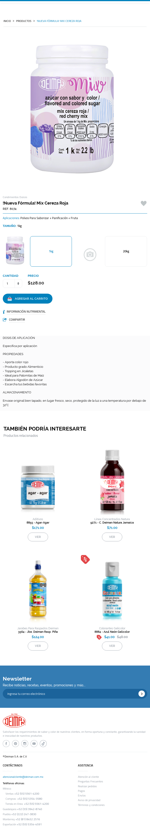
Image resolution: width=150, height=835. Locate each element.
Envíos (82, 795)
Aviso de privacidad (89, 800)
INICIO (7, 21)
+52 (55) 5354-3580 (29, 798)
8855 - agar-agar (38, 522)
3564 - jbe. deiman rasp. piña (38, 631)
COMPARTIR (17, 319)
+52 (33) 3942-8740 (29, 809)
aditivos (38, 519)
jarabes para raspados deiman (37, 628)
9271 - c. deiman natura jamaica (112, 522)
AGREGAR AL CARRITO (27, 299)
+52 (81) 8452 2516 (27, 819)
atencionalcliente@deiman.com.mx (23, 776)
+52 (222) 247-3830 (23, 814)
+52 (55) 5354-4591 (29, 824)
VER (38, 537)
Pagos (81, 790)
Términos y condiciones (91, 805)
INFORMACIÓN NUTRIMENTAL (26, 311)
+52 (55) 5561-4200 (26, 793)
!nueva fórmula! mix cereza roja (59, 21)
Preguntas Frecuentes (90, 781)
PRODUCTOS (23, 21)
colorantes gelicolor (112, 628)
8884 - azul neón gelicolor (112, 631)
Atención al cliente (88, 776)
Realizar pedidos (87, 786)
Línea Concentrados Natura (112, 519)
